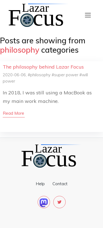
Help (40, 183)
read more (13, 113)
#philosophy (39, 74)
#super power (65, 74)
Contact (60, 183)
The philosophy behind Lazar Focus (43, 67)
